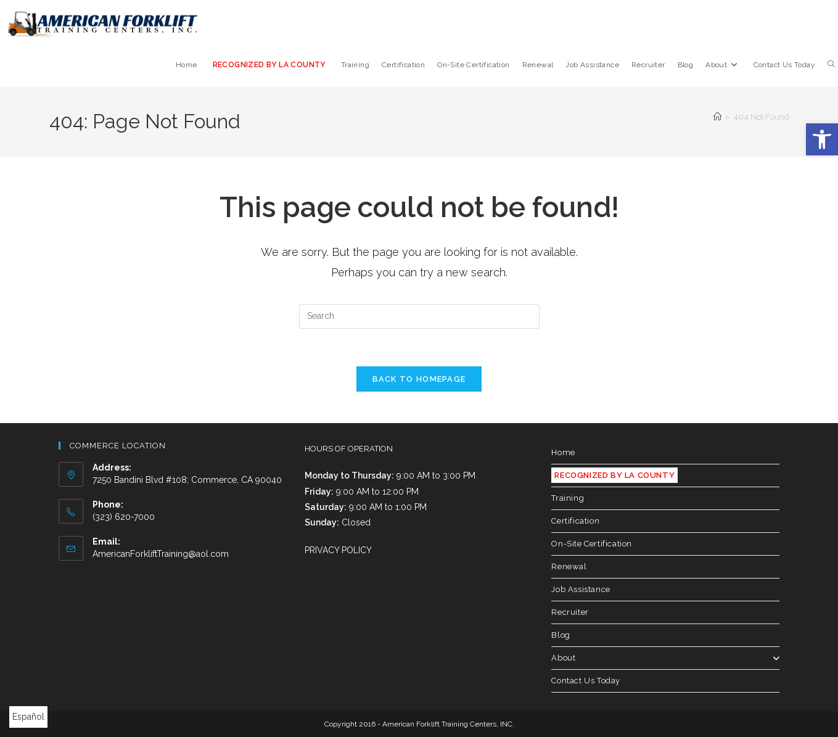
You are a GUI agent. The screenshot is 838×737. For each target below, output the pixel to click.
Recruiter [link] (569, 612)
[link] (822, 139)
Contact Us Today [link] (585, 680)
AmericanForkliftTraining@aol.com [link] (160, 554)
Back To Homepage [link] (419, 379)
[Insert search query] (419, 316)
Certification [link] (575, 520)
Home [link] (563, 452)
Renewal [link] (568, 566)
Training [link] (567, 498)
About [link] (665, 657)
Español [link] (28, 717)
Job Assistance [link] (580, 589)
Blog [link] (560, 635)
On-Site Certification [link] (591, 543)
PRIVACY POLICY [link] (338, 550)
